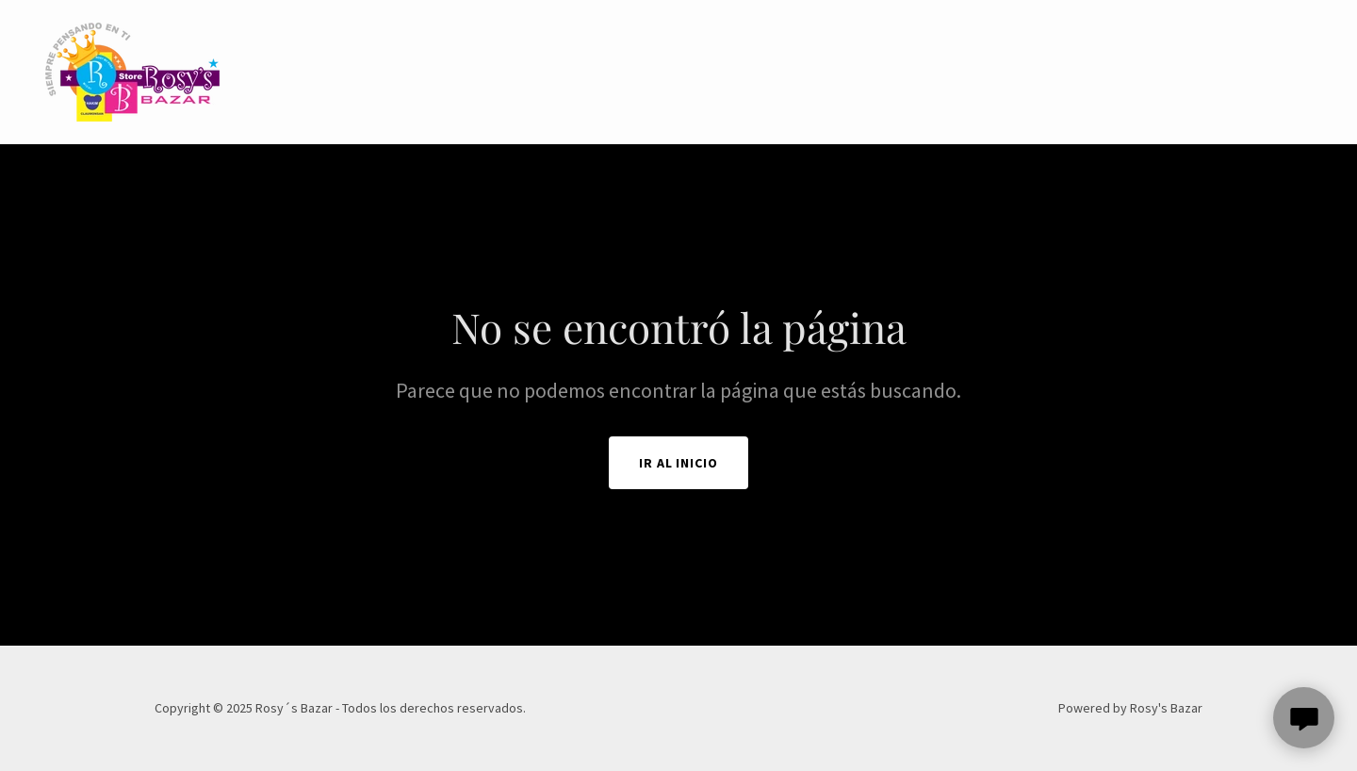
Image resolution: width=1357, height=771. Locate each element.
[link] (132, 69)
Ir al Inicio (679, 462)
